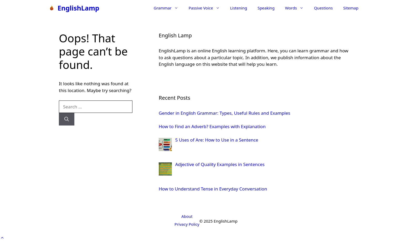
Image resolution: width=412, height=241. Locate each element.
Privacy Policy (186, 224)
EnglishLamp (78, 8)
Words (297, 8)
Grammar (168, 8)
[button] (2, 238)
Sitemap (350, 8)
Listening (238, 8)
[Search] (66, 119)
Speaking (266, 8)
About (187, 216)
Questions (323, 8)
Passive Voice (207, 8)
